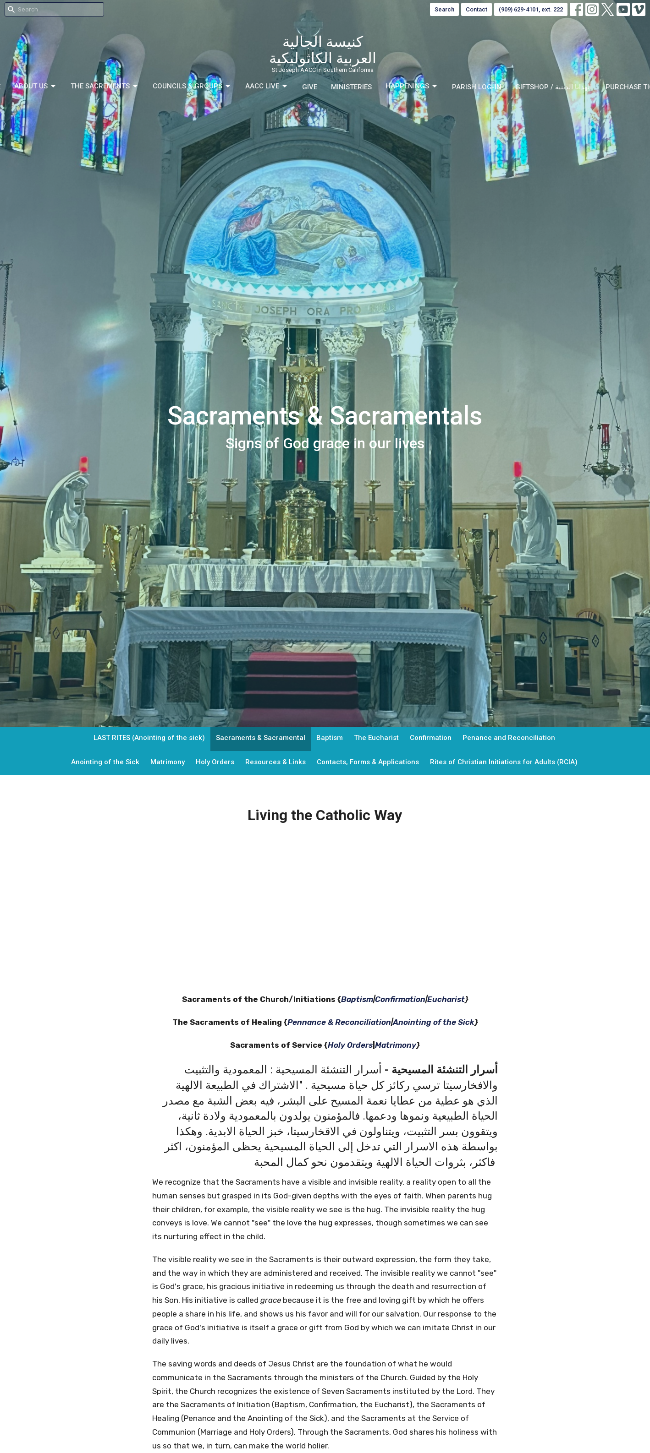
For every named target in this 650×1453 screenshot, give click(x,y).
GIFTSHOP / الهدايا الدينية (553, 87)
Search (444, 9)
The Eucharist (376, 738)
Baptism (329, 738)
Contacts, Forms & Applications (368, 762)
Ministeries (351, 87)
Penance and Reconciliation (509, 738)
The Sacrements (105, 86)
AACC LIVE (266, 86)
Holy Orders (215, 762)
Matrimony (167, 762)
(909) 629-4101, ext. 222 (531, 9)
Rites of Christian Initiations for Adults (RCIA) (504, 762)
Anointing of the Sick (105, 762)
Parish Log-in (476, 87)
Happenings (412, 86)
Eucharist (446, 999)
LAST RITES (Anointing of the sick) (149, 738)
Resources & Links (275, 762)
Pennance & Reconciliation (339, 1022)
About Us (35, 86)
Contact (476, 9)
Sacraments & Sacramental (260, 738)
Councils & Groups (192, 86)
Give (309, 87)
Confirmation (431, 738)
